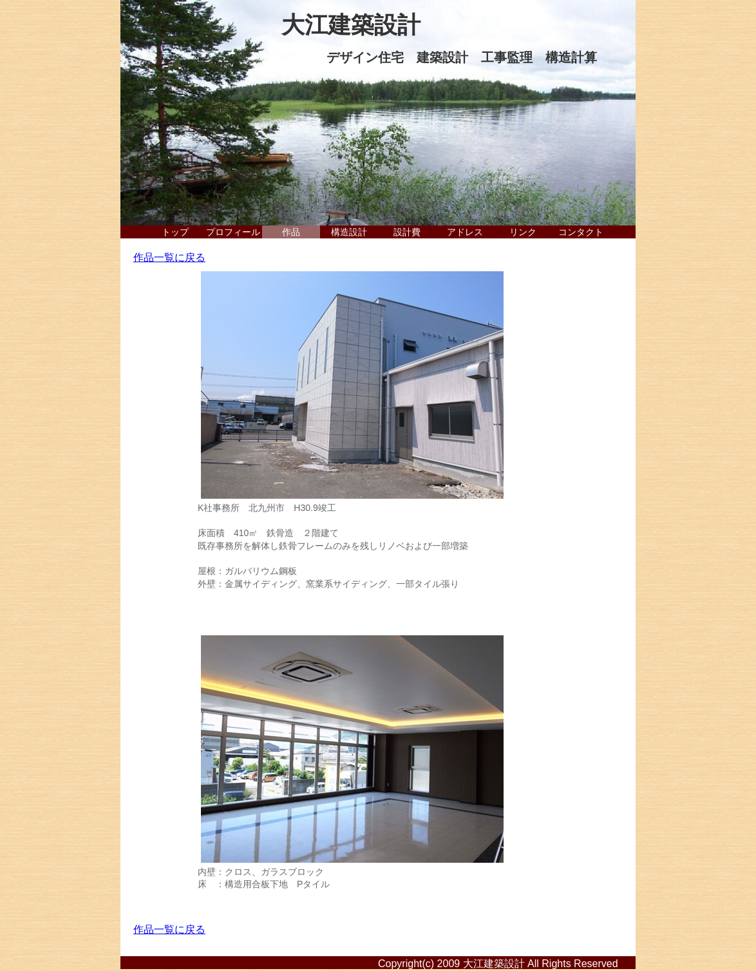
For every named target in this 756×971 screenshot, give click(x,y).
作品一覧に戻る (169, 257)
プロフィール (233, 232)
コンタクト (580, 232)
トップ (175, 232)
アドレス (465, 232)
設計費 (407, 232)
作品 (291, 232)
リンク (522, 232)
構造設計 (349, 232)
